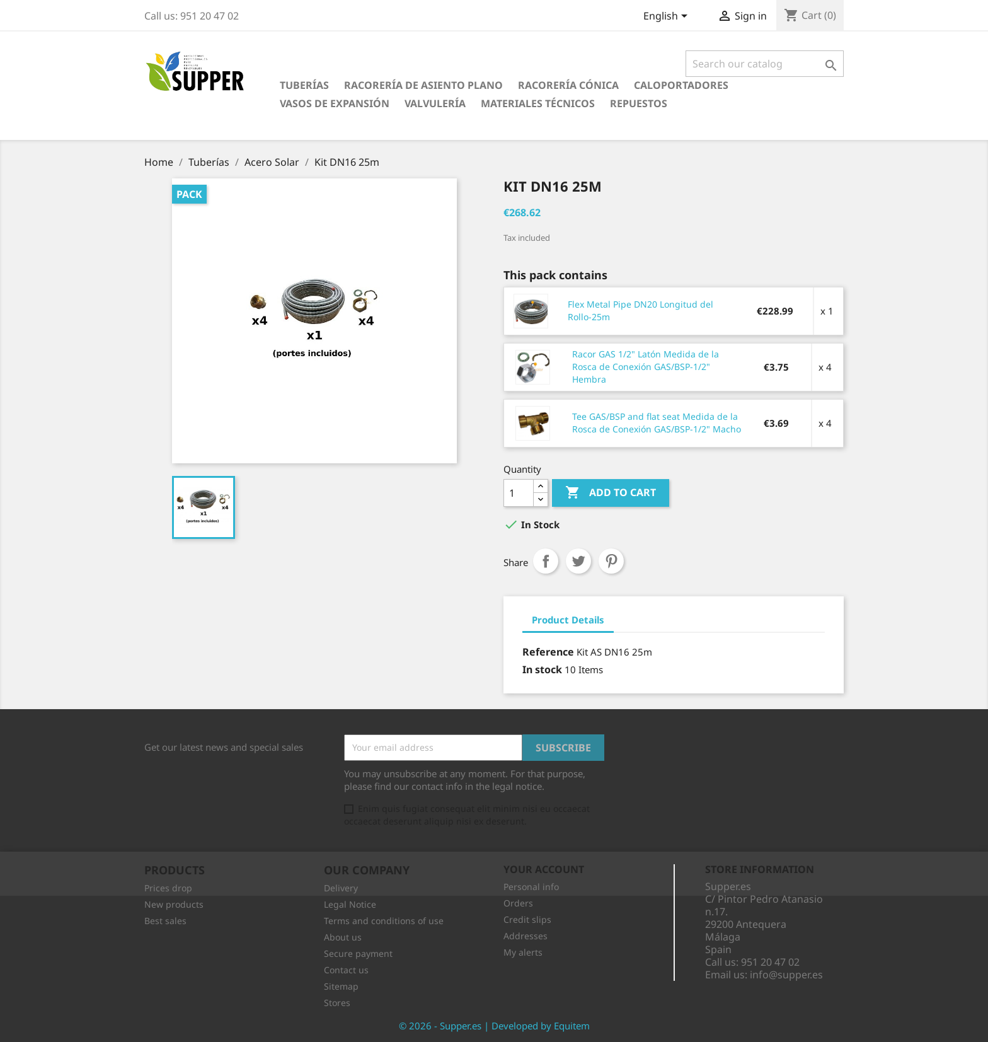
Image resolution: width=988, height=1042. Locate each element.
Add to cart (610, 493)
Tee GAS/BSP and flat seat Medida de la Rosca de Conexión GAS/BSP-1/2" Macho (656, 422)
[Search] (765, 63)
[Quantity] (518, 493)
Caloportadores (681, 85)
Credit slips (527, 919)
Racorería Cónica (568, 85)
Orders (518, 903)
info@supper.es (786, 974)
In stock (542, 669)
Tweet (578, 561)
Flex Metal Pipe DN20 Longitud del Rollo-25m (640, 310)
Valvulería (435, 103)
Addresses (525, 936)
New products (174, 904)
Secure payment (358, 953)
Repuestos (638, 103)
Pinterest (611, 561)
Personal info (531, 887)
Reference (548, 651)
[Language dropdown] (667, 17)
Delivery (341, 888)
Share (545, 561)
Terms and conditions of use (384, 921)
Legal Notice (350, 904)
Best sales (165, 921)
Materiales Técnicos (538, 103)
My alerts (523, 952)
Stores (337, 1003)
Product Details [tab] (568, 619)
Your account (543, 869)
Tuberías (304, 85)
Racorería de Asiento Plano (423, 85)
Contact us (346, 970)
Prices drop (168, 888)
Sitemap (341, 986)
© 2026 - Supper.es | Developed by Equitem (494, 1025)
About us (343, 937)
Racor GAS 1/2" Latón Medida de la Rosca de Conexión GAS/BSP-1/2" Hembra (645, 366)
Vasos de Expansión (334, 103)
